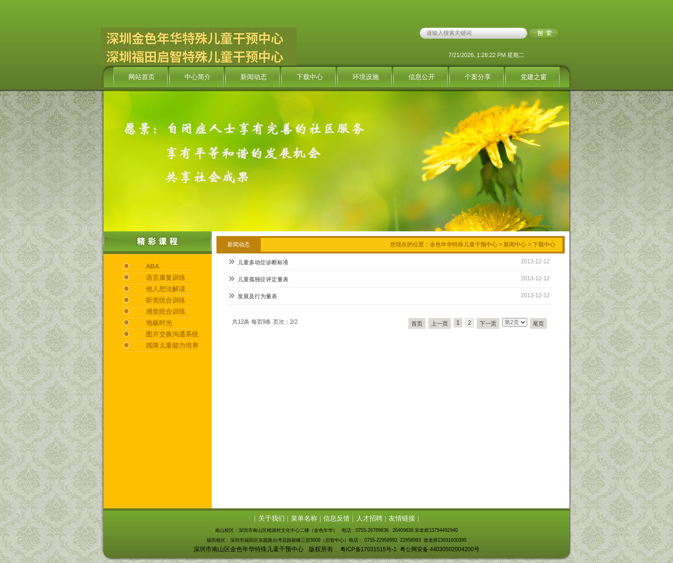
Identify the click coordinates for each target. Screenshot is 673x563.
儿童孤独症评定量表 (263, 279)
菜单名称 (304, 518)
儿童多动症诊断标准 (263, 262)
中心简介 (197, 77)
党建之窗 (534, 77)
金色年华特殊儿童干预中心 (463, 244)
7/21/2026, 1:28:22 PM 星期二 (486, 55)
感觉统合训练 (165, 311)
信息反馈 (336, 518)
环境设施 (366, 77)
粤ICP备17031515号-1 (368, 549)
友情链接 (402, 518)
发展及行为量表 (257, 296)
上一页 (439, 323)
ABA (152, 266)
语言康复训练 (165, 277)
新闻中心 (515, 244)
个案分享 (478, 77)
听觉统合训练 (165, 300)
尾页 (538, 323)
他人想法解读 (165, 289)
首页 (417, 323)
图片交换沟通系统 (172, 334)
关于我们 (271, 518)
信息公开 (422, 77)
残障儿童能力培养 (172, 345)
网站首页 (141, 77)
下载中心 (309, 77)
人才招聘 (369, 518)
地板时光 (159, 322)
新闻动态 (253, 77)
